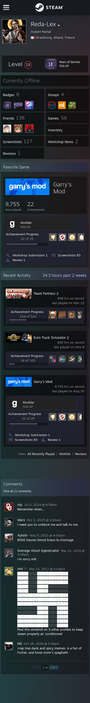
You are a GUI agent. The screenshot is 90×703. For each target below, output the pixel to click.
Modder (26, 223)
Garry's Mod (62, 188)
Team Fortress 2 (46, 293)
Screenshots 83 (69, 255)
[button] (20, 64)
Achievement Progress (22, 234)
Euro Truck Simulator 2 (51, 337)
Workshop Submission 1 (30, 255)
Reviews (81, 454)
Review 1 (18, 260)
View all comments (17, 491)
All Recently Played (41, 454)
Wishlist (65, 454)
